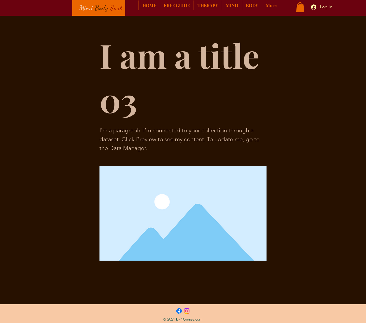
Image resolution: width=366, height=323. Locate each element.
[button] (300, 7)
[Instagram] (186, 311)
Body (101, 7)
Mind (86, 7)
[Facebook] (179, 311)
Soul (116, 7)
